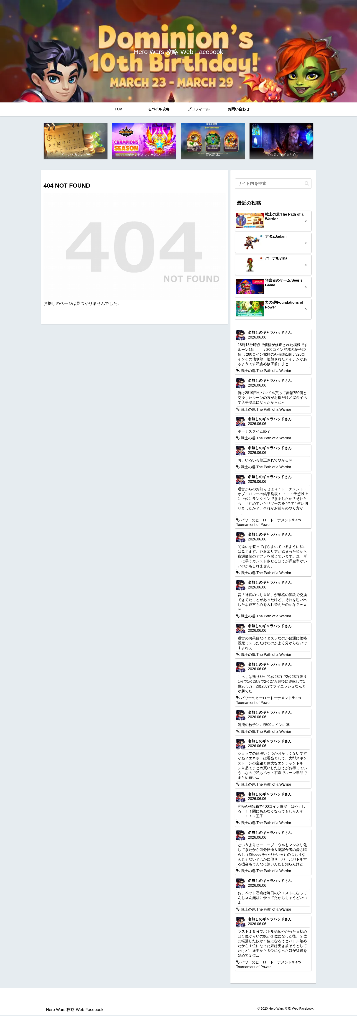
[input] (273, 184)
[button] (307, 184)
